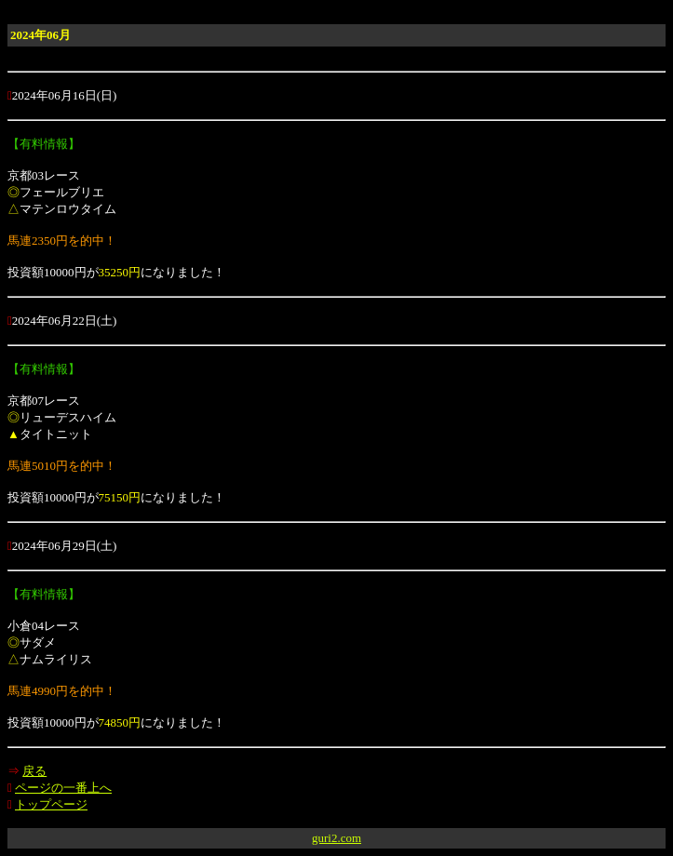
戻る (34, 771)
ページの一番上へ (63, 788)
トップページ (51, 804)
